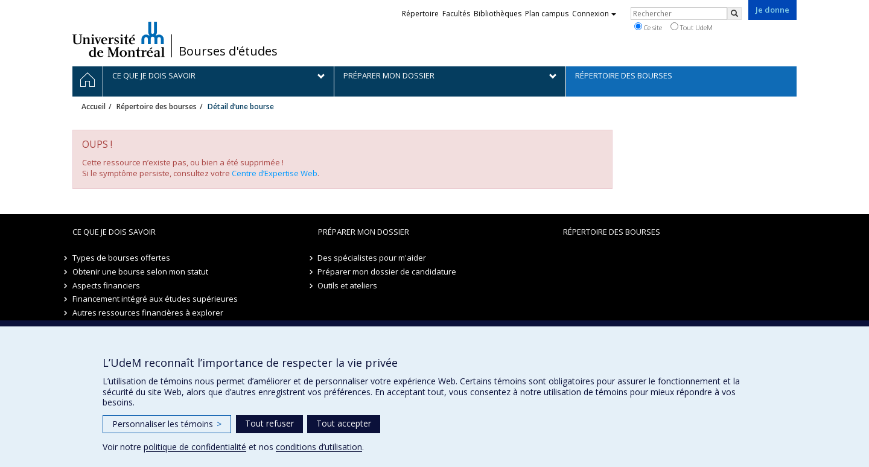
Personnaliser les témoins (166, 424)
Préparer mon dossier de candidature (387, 271)
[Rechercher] (734, 13)
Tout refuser (269, 423)
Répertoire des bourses (156, 106)
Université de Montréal (118, 39)
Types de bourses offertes (121, 257)
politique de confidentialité (195, 447)
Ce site (648, 27)
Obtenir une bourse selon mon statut (140, 271)
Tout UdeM (691, 27)
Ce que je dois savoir (114, 231)
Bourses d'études (228, 51)
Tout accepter (343, 423)
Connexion (594, 13)
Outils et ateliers (348, 285)
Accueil (93, 106)
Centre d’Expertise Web (274, 173)
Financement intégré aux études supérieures (155, 298)
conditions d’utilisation (319, 447)
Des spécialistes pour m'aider (372, 257)
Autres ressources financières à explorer (147, 312)
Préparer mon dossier (363, 231)
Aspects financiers (106, 285)
